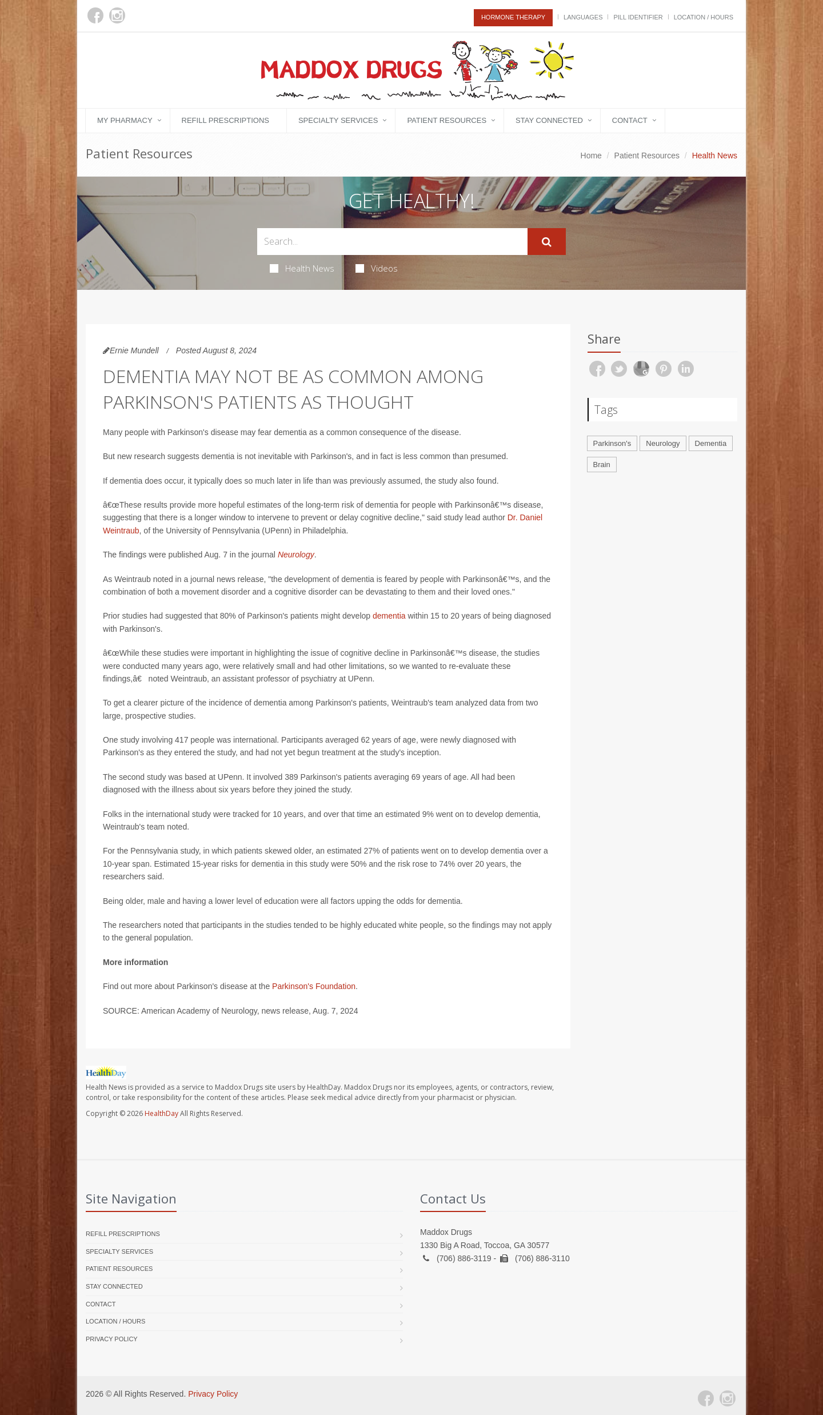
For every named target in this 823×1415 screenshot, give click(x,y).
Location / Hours (703, 17)
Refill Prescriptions (225, 120)
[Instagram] (117, 15)
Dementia (711, 443)
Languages (583, 17)
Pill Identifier (637, 17)
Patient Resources (446, 120)
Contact (630, 120)
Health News (302, 268)
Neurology (296, 554)
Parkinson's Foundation (313, 986)
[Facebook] (95, 15)
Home (591, 155)
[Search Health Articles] (392, 241)
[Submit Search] (547, 242)
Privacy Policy (112, 1339)
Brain (601, 464)
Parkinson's (612, 443)
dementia (389, 615)
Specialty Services (338, 120)
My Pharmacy (125, 120)
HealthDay (161, 1113)
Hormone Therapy (513, 17)
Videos (376, 268)
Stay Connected (549, 120)
